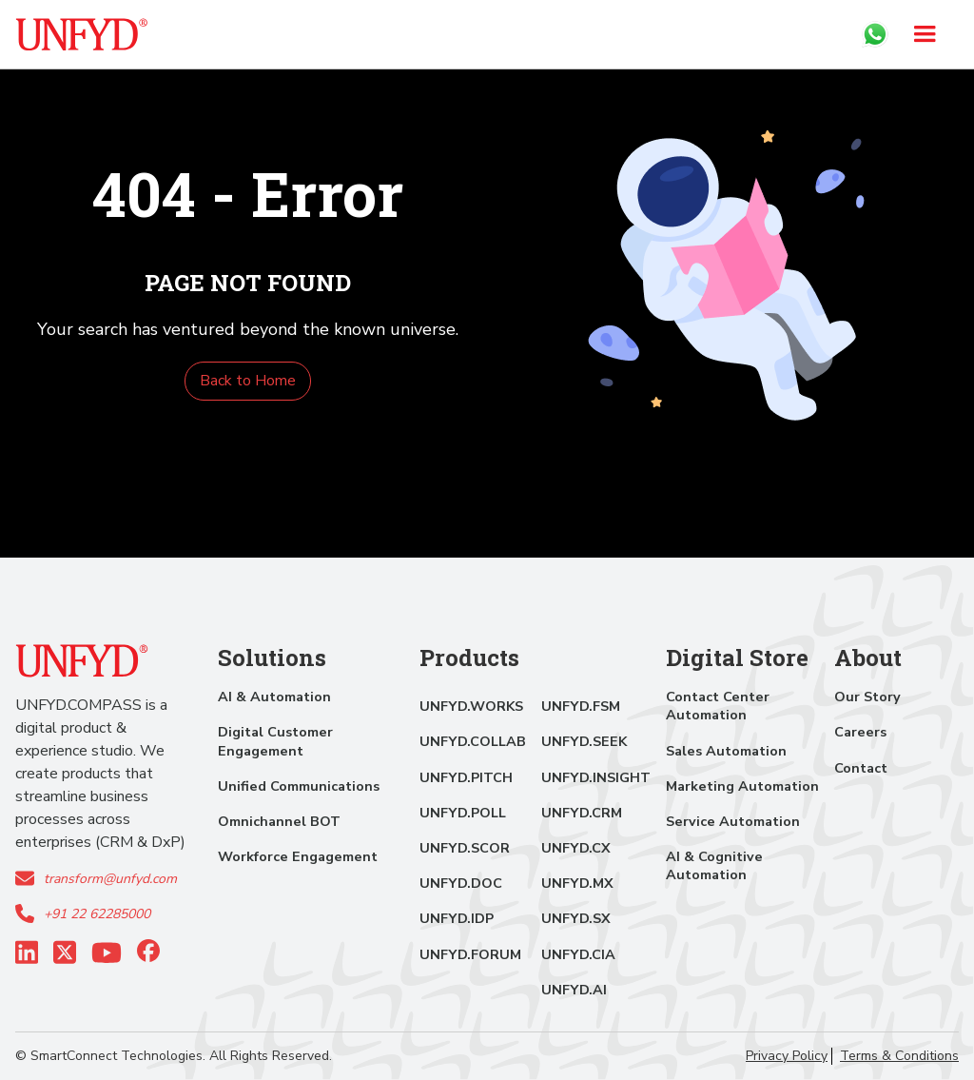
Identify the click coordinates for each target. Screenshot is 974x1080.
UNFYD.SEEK (584, 741)
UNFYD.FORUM (470, 954)
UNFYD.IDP (456, 918)
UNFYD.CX (576, 847)
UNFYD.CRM (581, 812)
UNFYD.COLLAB (472, 741)
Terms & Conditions (899, 1056)
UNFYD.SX (576, 918)
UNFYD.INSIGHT (596, 777)
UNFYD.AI (574, 989)
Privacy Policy (787, 1056)
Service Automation (733, 821)
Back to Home (248, 380)
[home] (81, 34)
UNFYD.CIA (578, 954)
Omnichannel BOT (279, 821)
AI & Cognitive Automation (714, 865)
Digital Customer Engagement (275, 740)
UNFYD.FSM (580, 706)
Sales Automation (726, 750)
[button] (924, 34)
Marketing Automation (742, 785)
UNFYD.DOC (460, 883)
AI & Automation (274, 696)
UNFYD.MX (577, 883)
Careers (860, 731)
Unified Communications (299, 785)
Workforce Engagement (298, 856)
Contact (860, 767)
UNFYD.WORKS (471, 706)
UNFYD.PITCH (466, 777)
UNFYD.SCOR (464, 847)
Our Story (867, 696)
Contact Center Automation (717, 705)
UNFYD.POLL (462, 812)
